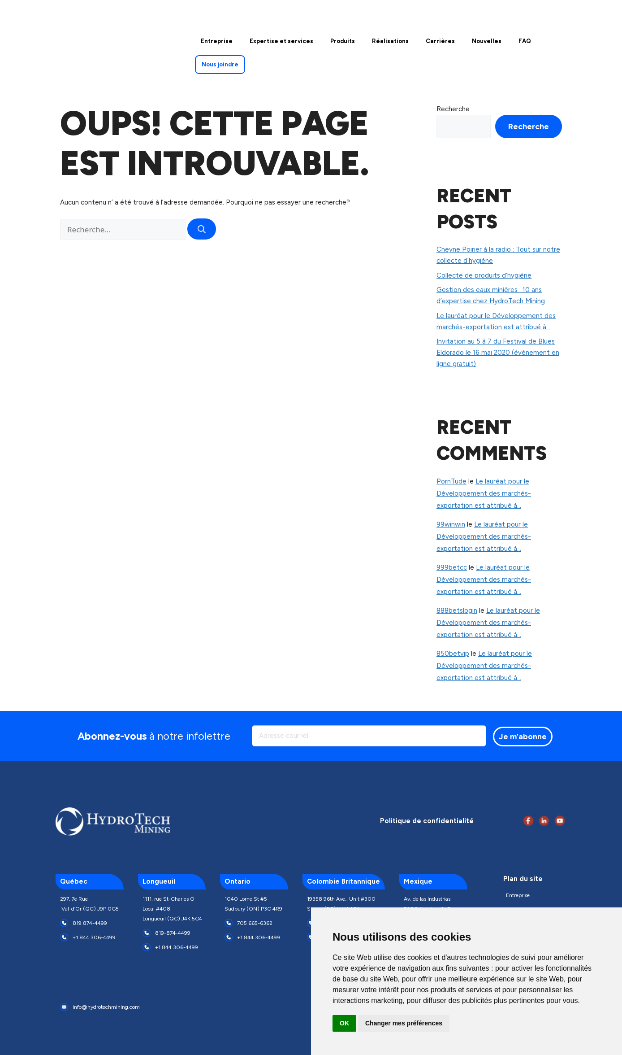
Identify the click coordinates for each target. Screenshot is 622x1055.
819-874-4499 (172, 933)
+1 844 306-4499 (94, 937)
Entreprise (518, 895)
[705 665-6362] (229, 923)
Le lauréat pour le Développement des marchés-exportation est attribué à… (483, 493)
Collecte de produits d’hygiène (483, 275)
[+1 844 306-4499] (64, 937)
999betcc (451, 567)
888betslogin (456, 610)
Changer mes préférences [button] (403, 1023)
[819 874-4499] (64, 923)
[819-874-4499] (147, 933)
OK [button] (344, 1023)
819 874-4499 (90, 923)
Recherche (453, 109)
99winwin (450, 524)
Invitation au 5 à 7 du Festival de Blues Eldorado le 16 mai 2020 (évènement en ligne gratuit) (497, 352)
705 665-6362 (254, 923)
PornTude (451, 481)
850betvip (452, 654)
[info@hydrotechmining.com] (64, 1007)
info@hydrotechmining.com (106, 1007)
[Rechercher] (201, 229)
